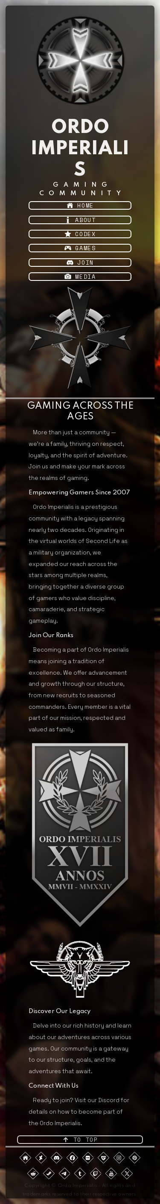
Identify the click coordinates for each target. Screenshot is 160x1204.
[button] (80, 205)
